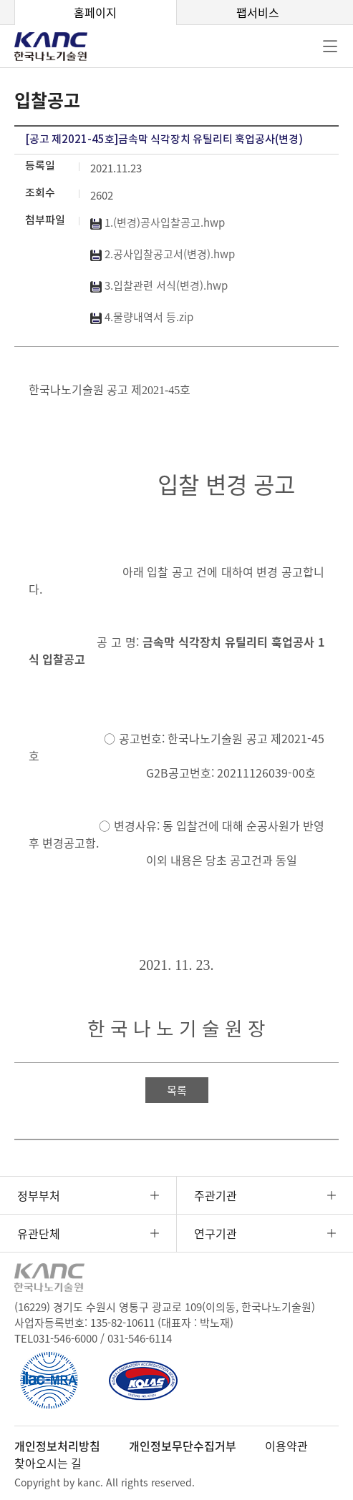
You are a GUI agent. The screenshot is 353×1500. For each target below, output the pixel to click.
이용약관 (286, 1445)
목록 (177, 1090)
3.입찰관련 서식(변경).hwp (159, 285)
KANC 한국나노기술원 (60, 46)
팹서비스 (257, 12)
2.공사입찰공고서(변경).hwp (162, 254)
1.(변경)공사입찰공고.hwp (157, 222)
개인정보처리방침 (57, 1445)
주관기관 (215, 1195)
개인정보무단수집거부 (182, 1445)
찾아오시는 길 (48, 1462)
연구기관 (215, 1233)
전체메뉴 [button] (330, 46)
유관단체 (38, 1233)
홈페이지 (95, 12)
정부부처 (38, 1195)
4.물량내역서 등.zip (141, 317)
